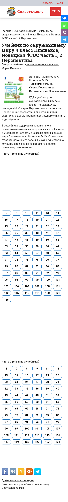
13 (47, 213)
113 (37, 435)
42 (57, 233)
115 (16, 293)
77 (57, 259)
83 (37, 266)
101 (57, 279)
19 (37, 219)
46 (26, 239)
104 (16, 286)
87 (6, 273)
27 (26, 226)
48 (37, 395)
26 (16, 226)
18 (26, 219)
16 (26, 375)
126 (6, 299)
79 (6, 266)
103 (6, 286)
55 (16, 246)
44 (16, 395)
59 (37, 246)
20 (57, 375)
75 (37, 259)
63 (6, 253)
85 (57, 266)
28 (47, 381)
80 (16, 266)
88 (16, 273)
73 (26, 259)
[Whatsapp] (64, 25)
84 (47, 266)
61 (57, 246)
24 (26, 381)
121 (57, 293)
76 (47, 259)
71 (6, 259)
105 (27, 286)
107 (37, 286)
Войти (59, 3)
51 (47, 395)
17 (16, 219)
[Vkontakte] (64, 18)
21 (47, 219)
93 (57, 273)
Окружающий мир (25, 31)
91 (37, 273)
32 (47, 226)
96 (16, 279)
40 (37, 233)
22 (57, 219)
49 (37, 239)
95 (6, 279)
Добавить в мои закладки (18, 480)
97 (26, 279)
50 (47, 239)
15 (6, 219)
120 (47, 293)
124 (57, 441)
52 (57, 239)
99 (37, 279)
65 (26, 253)
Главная (6, 31)
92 (47, 273)
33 (57, 226)
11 (37, 213)
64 (16, 253)
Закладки (47, 3)
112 (6, 293)
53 (6, 246)
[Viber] (64, 32)
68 (47, 253)
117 (6, 441)
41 (47, 233)
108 (47, 286)
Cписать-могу (25, 12)
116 (27, 293)
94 (47, 421)
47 (26, 395)
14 (57, 213)
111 (57, 286)
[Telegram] (64, 39)
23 (16, 381)
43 (6, 239)
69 (57, 253)
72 (16, 259)
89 (26, 273)
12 (57, 368)
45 (16, 239)
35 (6, 233)
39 (26, 233)
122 (37, 441)
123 (47, 441)
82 (37, 415)
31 (37, 226)
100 (47, 279)
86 (57, 415)
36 (16, 233)
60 (47, 246)
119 (37, 293)
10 (26, 213)
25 (6, 226)
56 (26, 246)
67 (37, 253)
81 (26, 266)
